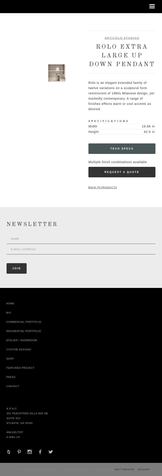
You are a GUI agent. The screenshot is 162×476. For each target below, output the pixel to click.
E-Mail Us (13, 436)
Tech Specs (122, 148)
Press (11, 377)
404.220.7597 (15, 432)
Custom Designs (18, 349)
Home (10, 303)
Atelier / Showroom (21, 340)
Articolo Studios (122, 37)
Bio (8, 312)
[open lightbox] (23, 50)
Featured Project (20, 368)
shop (10, 358)
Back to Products (102, 187)
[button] (152, 6)
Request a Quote (121, 172)
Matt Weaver (125, 469)
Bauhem (143, 469)
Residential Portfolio (23, 331)
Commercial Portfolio (23, 322)
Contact (12, 386)
